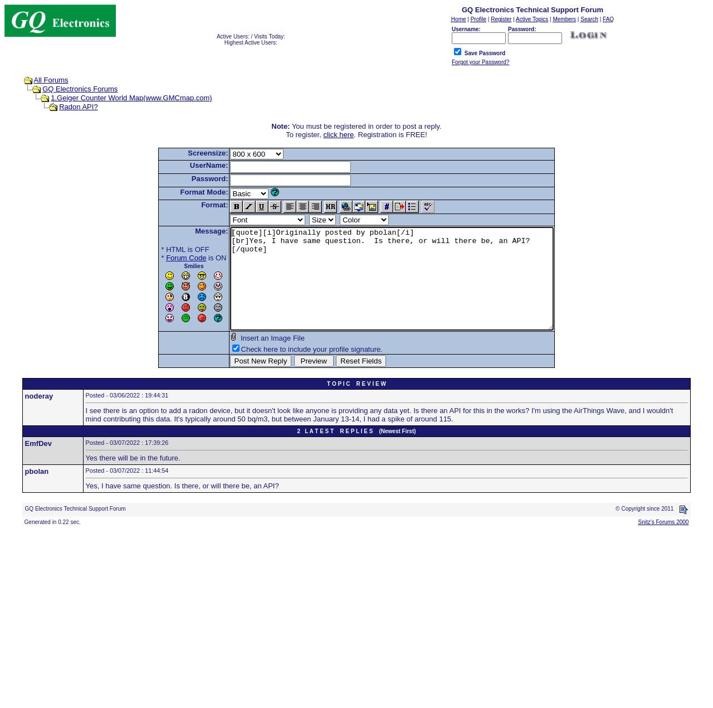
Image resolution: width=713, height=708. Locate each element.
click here (338, 134)
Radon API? (78, 107)
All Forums (51, 80)
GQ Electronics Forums (80, 89)
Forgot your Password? (480, 62)
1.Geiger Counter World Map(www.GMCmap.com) (131, 98)
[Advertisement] (338, 625)
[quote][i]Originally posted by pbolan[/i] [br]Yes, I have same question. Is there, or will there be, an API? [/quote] (392, 289)
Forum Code (166, 258)
